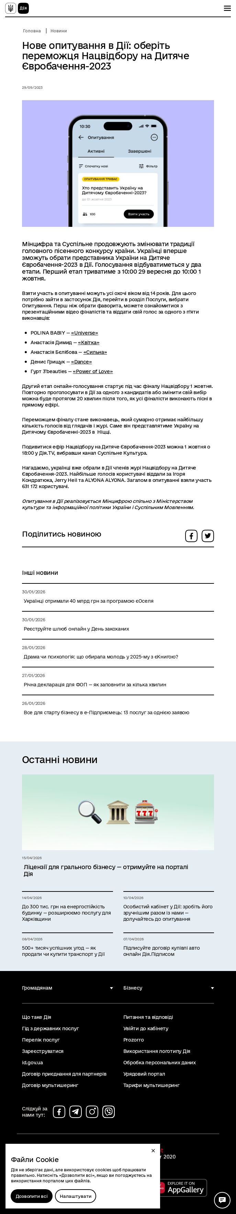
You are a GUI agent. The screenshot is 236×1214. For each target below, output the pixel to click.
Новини (58, 31)
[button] (153, 1151)
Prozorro (133, 1040)
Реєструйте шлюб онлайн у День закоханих (76, 629)
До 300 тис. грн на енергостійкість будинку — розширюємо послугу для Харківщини (66, 913)
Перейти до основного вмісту (4, 4)
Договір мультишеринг (50, 1085)
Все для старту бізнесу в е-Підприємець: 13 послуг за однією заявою (106, 712)
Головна (32, 31)
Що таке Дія (36, 1017)
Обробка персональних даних (159, 1062)
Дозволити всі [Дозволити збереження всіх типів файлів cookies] (32, 1196)
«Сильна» (95, 352)
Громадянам (37, 988)
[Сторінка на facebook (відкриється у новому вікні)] (59, 1112)
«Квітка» (88, 342)
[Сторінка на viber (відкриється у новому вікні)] (108, 1112)
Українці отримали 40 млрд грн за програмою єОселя (88, 601)
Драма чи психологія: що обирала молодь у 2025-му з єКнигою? (101, 656)
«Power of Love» (93, 371)
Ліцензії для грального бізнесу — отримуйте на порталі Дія (106, 870)
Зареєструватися (43, 1051)
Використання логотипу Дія (157, 1051)
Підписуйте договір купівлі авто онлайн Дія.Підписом (161, 951)
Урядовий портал (144, 1074)
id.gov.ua (32, 1062)
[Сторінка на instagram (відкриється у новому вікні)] (92, 1112)
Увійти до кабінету (145, 1028)
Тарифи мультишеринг (151, 1085)
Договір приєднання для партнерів (64, 1074)
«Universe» (84, 333)
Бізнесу (132, 988)
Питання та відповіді (148, 1017)
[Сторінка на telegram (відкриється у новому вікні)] (75, 1112)
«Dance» (81, 362)
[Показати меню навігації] (227, 8)
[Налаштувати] (75, 1196)
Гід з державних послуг (50, 1028)
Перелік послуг (40, 1040)
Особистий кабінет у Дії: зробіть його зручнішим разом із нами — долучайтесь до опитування (168, 913)
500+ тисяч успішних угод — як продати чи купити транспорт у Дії (63, 951)
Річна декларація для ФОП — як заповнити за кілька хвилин (95, 684)
